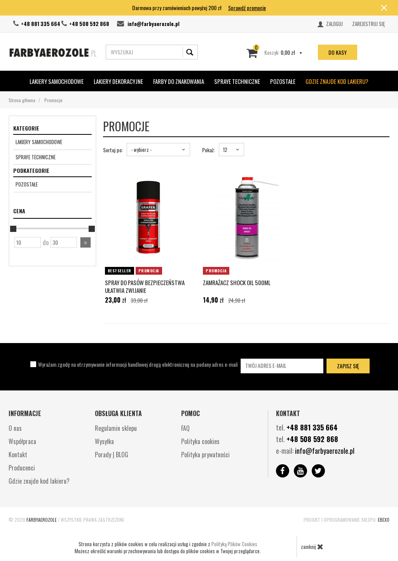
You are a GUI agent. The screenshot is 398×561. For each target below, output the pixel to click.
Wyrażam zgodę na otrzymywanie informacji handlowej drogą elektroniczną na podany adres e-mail (137, 364)
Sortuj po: (113, 150)
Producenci (22, 467)
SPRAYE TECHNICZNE (237, 81)
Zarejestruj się (368, 24)
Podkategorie (31, 170)
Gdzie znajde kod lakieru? (336, 81)
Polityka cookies (200, 441)
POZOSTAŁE (282, 81)
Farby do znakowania (178, 81)
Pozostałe (27, 184)
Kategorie (26, 128)
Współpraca (22, 441)
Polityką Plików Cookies (234, 544)
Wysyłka (104, 441)
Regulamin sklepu (116, 428)
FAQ (185, 428)
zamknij (312, 547)
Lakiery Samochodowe (56, 81)
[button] (85, 242)
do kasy (337, 52)
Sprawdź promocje (247, 7)
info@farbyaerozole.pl (153, 24)
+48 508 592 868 (89, 24)
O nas (15, 428)
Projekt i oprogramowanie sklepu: (346, 519)
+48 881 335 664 (40, 24)
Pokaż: (208, 150)
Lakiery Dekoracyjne (118, 81)
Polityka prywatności (205, 454)
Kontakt (18, 454)
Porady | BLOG (111, 454)
